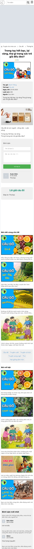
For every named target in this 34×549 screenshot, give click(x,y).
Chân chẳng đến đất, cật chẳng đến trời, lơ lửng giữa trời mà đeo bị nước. (16, 422)
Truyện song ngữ (15, 358)
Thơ (24, 358)
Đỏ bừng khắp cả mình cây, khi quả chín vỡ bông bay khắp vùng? (16, 395)
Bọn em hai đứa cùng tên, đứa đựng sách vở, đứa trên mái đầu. (17, 504)
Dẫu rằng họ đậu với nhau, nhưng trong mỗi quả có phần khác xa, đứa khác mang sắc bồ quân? (17, 260)
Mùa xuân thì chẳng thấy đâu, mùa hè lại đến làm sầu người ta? (16, 518)
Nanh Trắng (13, 85)
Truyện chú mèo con (9, 46)
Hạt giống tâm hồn (17, 361)
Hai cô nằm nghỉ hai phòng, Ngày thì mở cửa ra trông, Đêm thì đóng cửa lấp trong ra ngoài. (17, 478)
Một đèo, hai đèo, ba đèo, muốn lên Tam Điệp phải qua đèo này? (15, 287)
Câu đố (11, 87)
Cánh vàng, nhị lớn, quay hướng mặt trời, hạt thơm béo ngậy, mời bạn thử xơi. (17, 345)
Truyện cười (14, 354)
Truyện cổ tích (25, 354)
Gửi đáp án (17, 168)
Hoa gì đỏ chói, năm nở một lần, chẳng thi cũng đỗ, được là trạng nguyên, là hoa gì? (17, 533)
